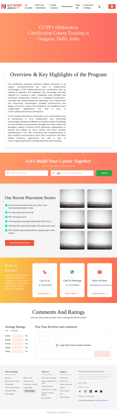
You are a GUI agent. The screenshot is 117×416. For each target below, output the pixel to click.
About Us (8, 378)
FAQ (61, 394)
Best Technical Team (12, 381)
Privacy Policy (64, 391)
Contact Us (64, 378)
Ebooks (62, 388)
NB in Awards (46, 398)
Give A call (44, 293)
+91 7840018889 (45, 285)
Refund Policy (64, 397)
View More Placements (19, 243)
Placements (67, 6)
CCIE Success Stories (12, 388)
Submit (104, 173)
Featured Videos (10, 391)
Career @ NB (27, 388)
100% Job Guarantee (40, 6)
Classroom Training (30, 384)
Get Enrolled (29, 391)
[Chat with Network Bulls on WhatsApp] (111, 410)
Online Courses (54, 6)
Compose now (99, 293)
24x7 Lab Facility (47, 386)
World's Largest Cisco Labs (49, 382)
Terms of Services (66, 384)
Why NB (78, 6)
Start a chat (72, 293)
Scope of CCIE (28, 381)
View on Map (82, 383)
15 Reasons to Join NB (49, 390)
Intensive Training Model (48, 394)
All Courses (28, 6)
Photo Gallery (9, 394)
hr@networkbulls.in (101, 400)
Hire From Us (64, 381)
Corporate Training (88, 6)
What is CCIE (27, 378)
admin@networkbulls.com (101, 285)
